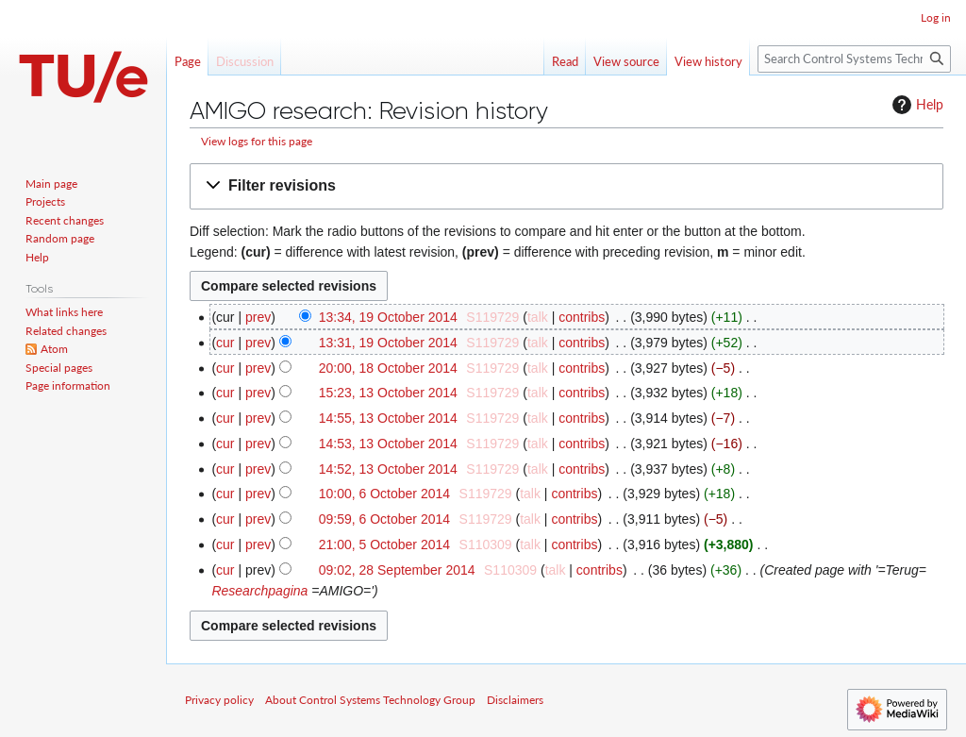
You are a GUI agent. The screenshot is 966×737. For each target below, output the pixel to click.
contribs (581, 317)
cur (225, 342)
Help (915, 104)
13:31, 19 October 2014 (388, 342)
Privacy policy (219, 700)
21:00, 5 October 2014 (384, 544)
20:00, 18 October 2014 (388, 368)
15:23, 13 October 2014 (388, 392)
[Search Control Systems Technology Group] (854, 59)
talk (537, 317)
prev (258, 317)
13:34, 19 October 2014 (388, 317)
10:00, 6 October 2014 (384, 493)
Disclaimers (515, 700)
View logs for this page (256, 141)
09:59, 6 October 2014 (384, 519)
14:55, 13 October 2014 (388, 418)
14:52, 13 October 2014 (388, 469)
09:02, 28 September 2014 (397, 570)
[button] (566, 186)
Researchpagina (259, 590)
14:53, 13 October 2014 (388, 443)
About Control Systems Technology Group (370, 700)
